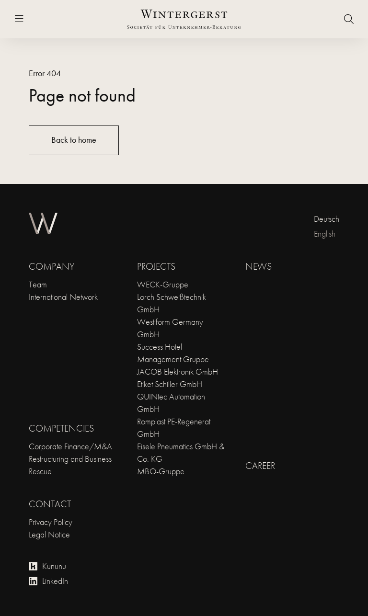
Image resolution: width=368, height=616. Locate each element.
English (324, 233)
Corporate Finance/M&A (70, 446)
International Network (63, 296)
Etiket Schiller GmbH (169, 383)
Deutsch (326, 218)
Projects (156, 266)
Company (51, 266)
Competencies (61, 428)
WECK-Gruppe (162, 284)
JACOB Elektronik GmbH (177, 371)
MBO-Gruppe (160, 471)
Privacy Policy (50, 521)
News (258, 266)
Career (260, 465)
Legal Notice (49, 534)
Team (38, 284)
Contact (50, 504)
